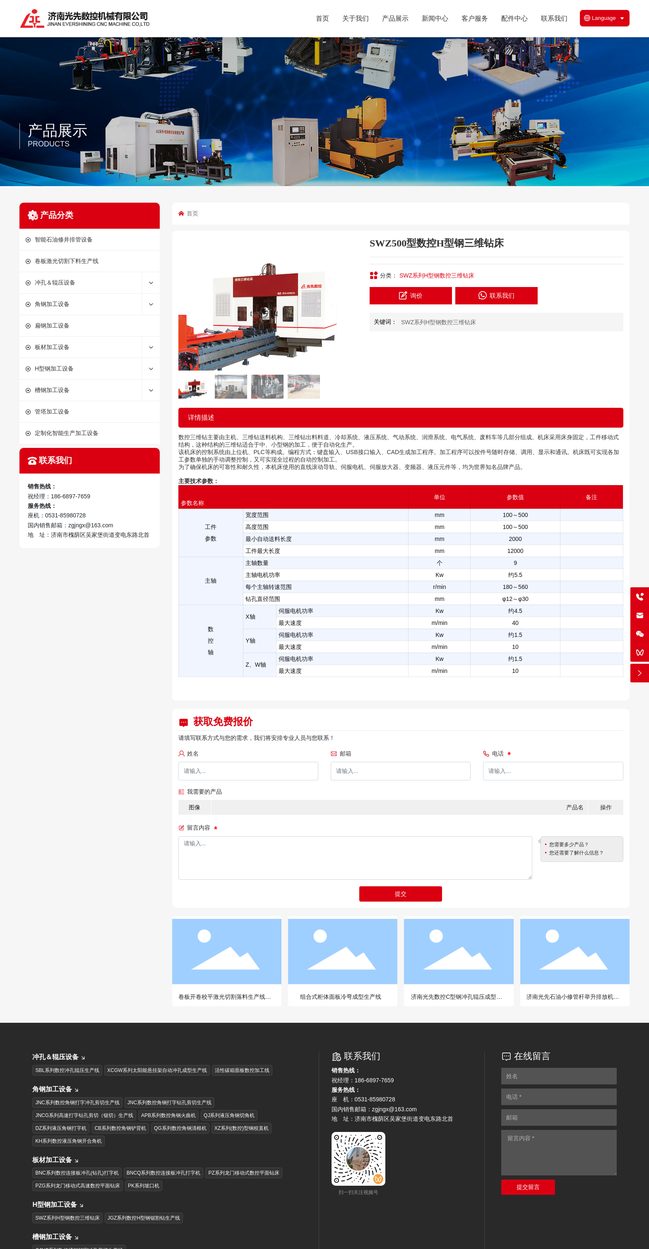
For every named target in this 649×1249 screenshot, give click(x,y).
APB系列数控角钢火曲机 (168, 1115)
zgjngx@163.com (90, 525)
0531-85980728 (65, 515)
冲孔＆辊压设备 (59, 1056)
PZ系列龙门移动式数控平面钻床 (243, 1173)
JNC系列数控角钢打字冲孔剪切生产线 (77, 1102)
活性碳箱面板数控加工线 (242, 1070)
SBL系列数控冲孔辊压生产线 (67, 1070)
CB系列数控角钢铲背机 (120, 1128)
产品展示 (57, 130)
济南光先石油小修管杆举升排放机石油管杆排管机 (572, 1000)
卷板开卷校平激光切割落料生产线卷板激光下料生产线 (224, 1000)
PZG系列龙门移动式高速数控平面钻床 (77, 1186)
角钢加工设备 (55, 1089)
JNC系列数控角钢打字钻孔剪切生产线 (169, 1102)
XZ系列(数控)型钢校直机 (241, 1128)
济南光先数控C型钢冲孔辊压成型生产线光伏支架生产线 (456, 1000)
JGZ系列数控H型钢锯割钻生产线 (144, 1218)
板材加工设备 (55, 1159)
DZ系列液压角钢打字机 (61, 1128)
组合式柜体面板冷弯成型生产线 (340, 996)
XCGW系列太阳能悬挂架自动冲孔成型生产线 (157, 1070)
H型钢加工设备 (58, 1204)
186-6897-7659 (70, 496)
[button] (346, 304)
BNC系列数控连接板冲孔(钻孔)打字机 (76, 1173)
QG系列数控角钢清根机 (180, 1128)
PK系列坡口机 (143, 1186)
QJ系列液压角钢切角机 (229, 1115)
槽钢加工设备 (55, 1236)
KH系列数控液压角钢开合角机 (68, 1141)
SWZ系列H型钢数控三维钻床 (436, 275)
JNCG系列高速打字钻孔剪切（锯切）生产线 (84, 1115)
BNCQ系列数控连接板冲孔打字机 (164, 1173)
